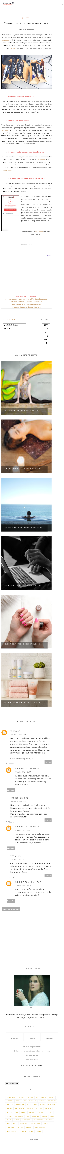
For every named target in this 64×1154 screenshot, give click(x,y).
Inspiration (18, 1116)
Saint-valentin (12, 1131)
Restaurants (40, 1127)
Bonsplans (26, 18)
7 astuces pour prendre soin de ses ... (23, 410)
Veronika (15, 856)
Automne (30, 1097)
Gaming (32, 1112)
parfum (45, 1124)
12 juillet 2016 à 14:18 (18, 734)
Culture (9, 1108)
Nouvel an (23, 1124)
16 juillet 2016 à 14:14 (22, 830)
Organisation (35, 1124)
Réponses (11, 764)
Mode (8, 1124)
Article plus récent (11, 327)
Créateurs (51, 1105)
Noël (15, 1124)
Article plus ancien (46, 334)
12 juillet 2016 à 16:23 (18, 801)
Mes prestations (32, 1059)
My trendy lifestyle (24, 759)
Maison (16, 1120)
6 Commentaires (45, 319)
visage (31, 1131)
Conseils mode (32, 1105)
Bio (25, 1101)
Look (52, 1116)
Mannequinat (26, 1120)
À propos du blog (32, 1055)
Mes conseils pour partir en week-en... (23, 527)
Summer (23, 1131)
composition (20, 1105)
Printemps (10, 1127)
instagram (32, 1037)
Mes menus (49, 1120)
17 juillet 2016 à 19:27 (18, 860)
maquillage (38, 1120)
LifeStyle (35, 1116)
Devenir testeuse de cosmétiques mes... (23, 644)
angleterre (11, 1097)
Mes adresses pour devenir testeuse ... (23, 702)
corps (42, 1105)
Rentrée (29, 1127)
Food (16, 1112)
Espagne (48, 1108)
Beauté (51, 1097)
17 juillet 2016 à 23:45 (23, 885)
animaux (21, 1097)
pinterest (14, 1037)
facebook (49, 1037)
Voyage (38, 1131)
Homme (9, 1116)
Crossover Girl (19, 798)
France (23, 1112)
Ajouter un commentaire (11, 909)
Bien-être (10, 1101)
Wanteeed (5, 40)
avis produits (41, 1097)
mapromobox (6, 170)
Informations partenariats (32, 1047)
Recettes (20, 1127)
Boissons (42, 1101)
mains (9, 1120)
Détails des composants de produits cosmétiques (32, 1051)
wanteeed (5, 130)
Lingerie (44, 1116)
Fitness (9, 1112)
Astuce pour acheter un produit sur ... (23, 585)
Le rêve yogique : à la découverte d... (23, 469)
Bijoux (18, 1101)
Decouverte (19, 1108)
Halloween (42, 1112)
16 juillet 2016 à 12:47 (22, 772)
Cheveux (10, 1105)
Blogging (32, 1101)
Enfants (30, 1108)
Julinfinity (13, 48)
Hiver (50, 1112)
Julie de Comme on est (28, 769)
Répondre (48, 762)
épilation (39, 1108)
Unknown (15, 731)
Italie (27, 1116)
